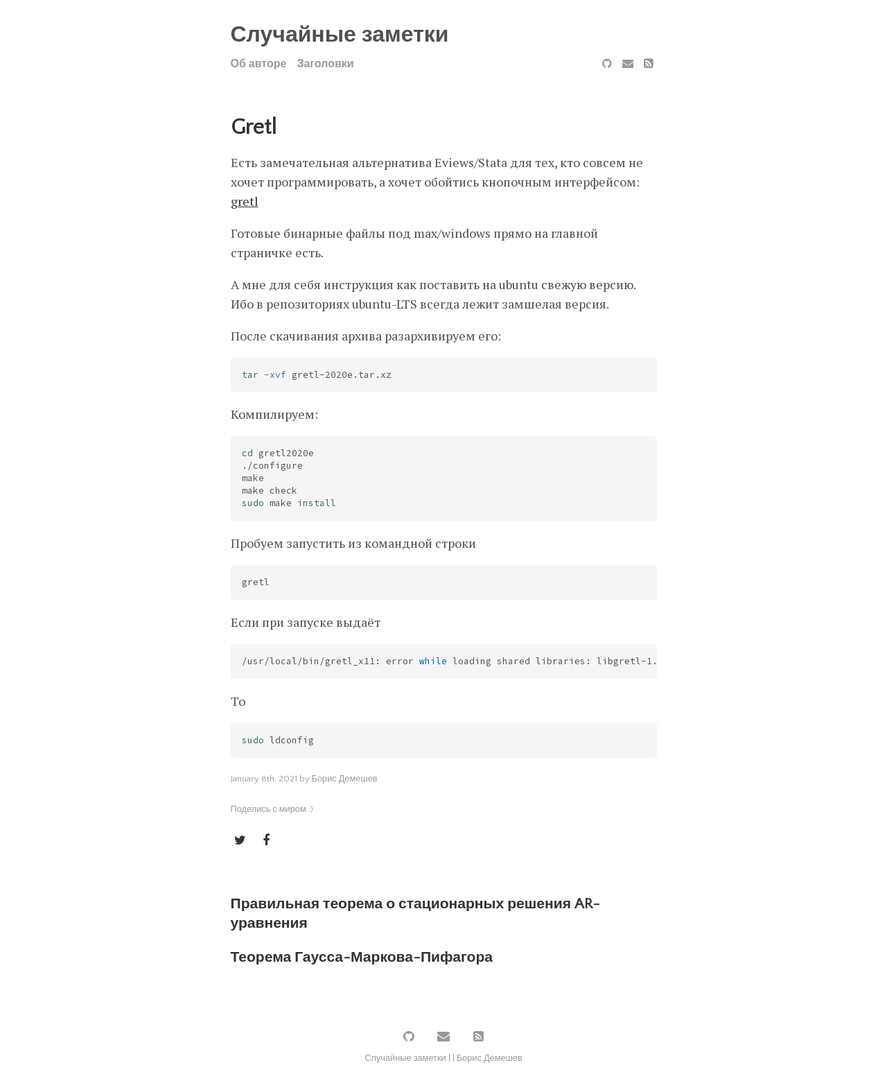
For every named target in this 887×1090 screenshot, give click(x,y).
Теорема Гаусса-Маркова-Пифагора (362, 957)
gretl (244, 201)
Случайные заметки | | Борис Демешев (443, 1058)
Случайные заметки (340, 35)
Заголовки (325, 64)
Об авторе (259, 64)
